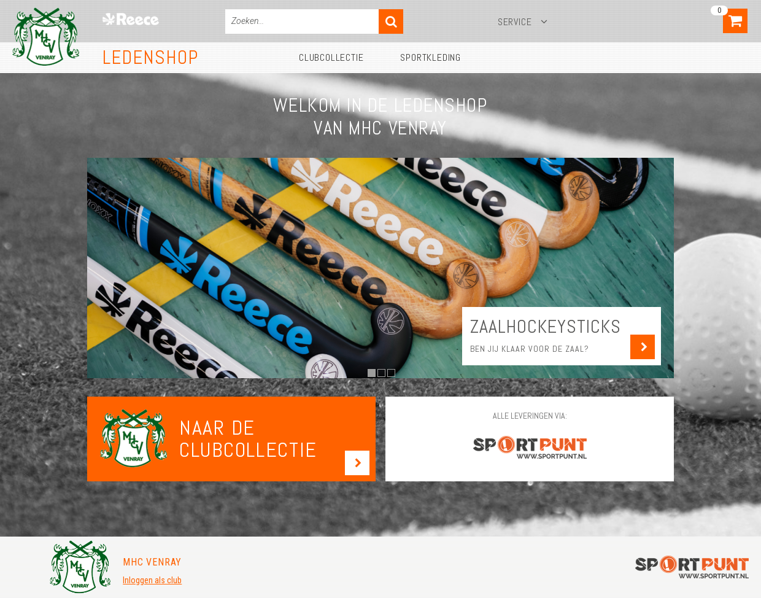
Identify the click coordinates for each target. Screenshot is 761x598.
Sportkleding (430, 57)
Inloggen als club (152, 580)
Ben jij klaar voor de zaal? (529, 348)
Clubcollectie (331, 57)
